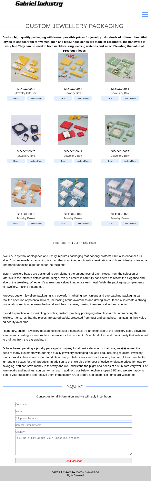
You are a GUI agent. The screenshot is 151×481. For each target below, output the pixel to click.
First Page (59, 242)
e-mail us (53, 370)
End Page (89, 242)
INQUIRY (74, 386)
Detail (15, 98)
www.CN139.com (86, 471)
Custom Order (36, 98)
